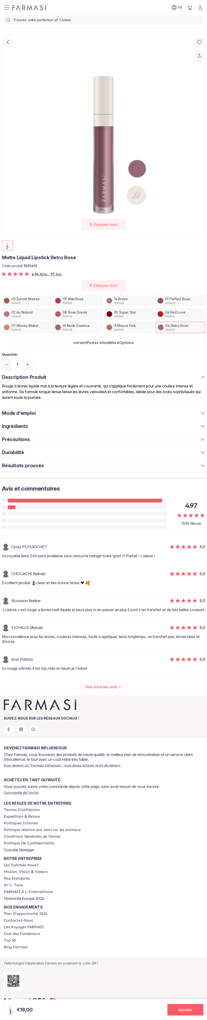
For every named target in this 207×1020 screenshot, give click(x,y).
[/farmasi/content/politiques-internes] (21, 823)
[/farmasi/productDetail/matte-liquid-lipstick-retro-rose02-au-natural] (26, 314)
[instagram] (21, 729)
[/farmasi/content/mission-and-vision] (26, 871)
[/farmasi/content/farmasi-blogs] (15, 947)
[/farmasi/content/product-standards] (17, 878)
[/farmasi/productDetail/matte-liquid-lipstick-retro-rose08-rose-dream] (78, 314)
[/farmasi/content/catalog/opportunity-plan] (25, 913)
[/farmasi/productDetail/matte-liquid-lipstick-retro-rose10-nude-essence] (78, 327)
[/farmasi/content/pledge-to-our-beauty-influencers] (13, 885)
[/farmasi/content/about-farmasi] (21, 865)
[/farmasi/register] (62, 765)
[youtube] (33, 729)
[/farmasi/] (29, 7)
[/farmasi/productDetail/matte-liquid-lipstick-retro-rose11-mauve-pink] (129, 327)
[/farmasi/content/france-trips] (24, 927)
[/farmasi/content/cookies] (29, 843)
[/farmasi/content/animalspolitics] (42, 829)
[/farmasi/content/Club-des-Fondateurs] (22, 933)
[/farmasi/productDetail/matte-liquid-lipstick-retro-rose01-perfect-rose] (180, 300)
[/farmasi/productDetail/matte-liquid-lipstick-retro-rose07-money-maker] (26, 327)
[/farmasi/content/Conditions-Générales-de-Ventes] (32, 836)
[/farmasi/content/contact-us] (18, 920)
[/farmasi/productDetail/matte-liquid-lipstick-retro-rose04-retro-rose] (180, 327)
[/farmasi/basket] (190, 7)
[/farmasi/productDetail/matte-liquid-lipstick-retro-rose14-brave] (129, 300)
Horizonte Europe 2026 (24, 898)
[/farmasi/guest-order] (21, 792)
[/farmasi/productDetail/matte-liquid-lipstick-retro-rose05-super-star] (129, 314)
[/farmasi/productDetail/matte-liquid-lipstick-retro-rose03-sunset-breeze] (26, 300)
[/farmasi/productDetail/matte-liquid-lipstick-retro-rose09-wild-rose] (78, 300)
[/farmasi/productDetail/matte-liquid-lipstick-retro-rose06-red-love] (180, 314)
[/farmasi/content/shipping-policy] (22, 816)
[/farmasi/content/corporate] (28, 891)
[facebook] (8, 729)
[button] (103, 342)
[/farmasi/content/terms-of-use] (22, 809)
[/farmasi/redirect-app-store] (13, 980)
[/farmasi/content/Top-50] (10, 940)
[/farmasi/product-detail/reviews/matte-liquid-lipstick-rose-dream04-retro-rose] (103, 687)
